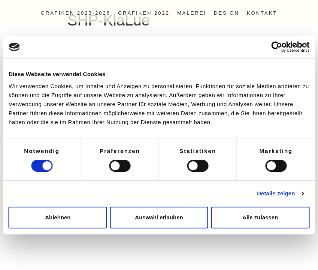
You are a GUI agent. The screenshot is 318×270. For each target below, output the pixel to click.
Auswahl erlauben (159, 217)
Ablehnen (57, 217)
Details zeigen (276, 193)
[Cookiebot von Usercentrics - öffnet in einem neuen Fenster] (276, 46)
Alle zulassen (260, 217)
